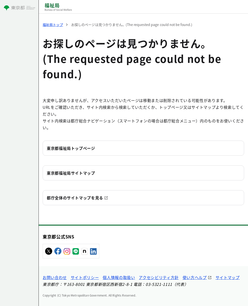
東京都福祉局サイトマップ (71, 173)
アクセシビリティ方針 (158, 277)
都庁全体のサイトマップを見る (75, 198)
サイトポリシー (85, 277)
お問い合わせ (55, 277)
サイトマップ (228, 277)
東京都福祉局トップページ (71, 148)
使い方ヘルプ (195, 277)
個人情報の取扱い (119, 277)
